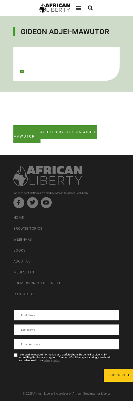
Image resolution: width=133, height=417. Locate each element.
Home (18, 217)
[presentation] (56, 375)
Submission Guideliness (36, 283)
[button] (78, 8)
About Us (22, 261)
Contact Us (24, 294)
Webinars (22, 239)
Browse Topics (28, 228)
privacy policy (52, 360)
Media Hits (23, 272)
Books (19, 250)
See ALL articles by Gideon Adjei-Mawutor (55, 134)
